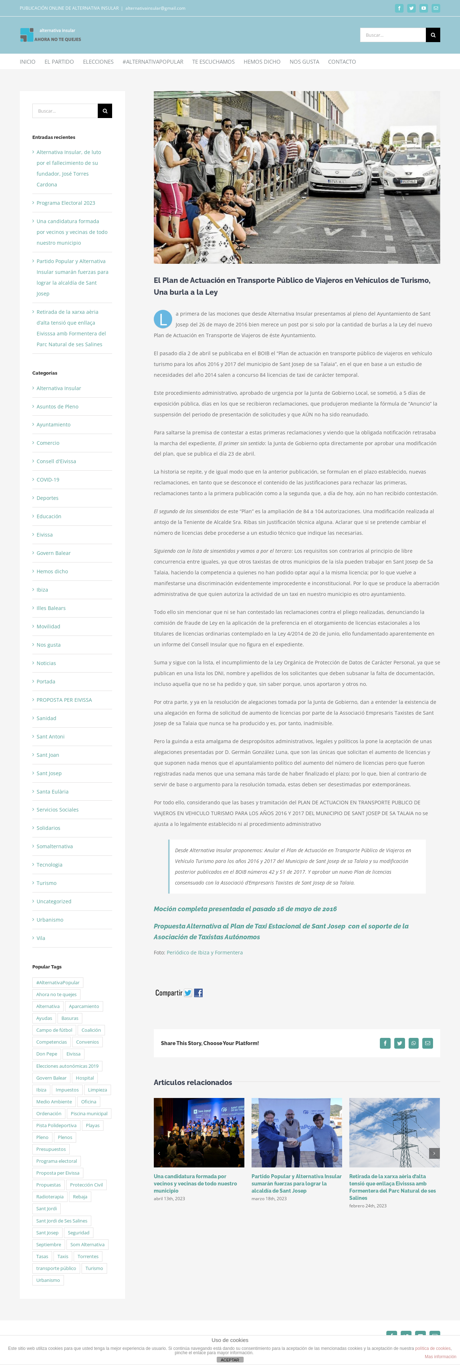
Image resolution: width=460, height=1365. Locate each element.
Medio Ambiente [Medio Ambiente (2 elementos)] (54, 1102)
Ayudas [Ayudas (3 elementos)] (44, 1018)
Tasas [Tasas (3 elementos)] (42, 1256)
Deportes (48, 497)
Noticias (46, 663)
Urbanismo (50, 919)
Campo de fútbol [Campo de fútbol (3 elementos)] (54, 1030)
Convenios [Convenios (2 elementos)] (87, 1042)
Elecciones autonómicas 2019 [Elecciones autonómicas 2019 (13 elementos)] (67, 1066)
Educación (49, 516)
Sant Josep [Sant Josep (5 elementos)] (47, 1233)
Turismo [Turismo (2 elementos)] (94, 1268)
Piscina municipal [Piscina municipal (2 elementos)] (89, 1114)
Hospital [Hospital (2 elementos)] (85, 1078)
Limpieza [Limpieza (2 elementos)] (97, 1090)
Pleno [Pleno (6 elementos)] (42, 1137)
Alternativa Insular (59, 388)
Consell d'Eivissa (56, 461)
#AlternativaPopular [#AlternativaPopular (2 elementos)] (57, 983)
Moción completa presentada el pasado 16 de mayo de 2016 (247, 909)
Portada (46, 681)
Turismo (46, 883)
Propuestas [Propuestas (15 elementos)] (48, 1185)
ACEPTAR (230, 1360)
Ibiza (42, 589)
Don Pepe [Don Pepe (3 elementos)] (46, 1054)
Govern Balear (54, 553)
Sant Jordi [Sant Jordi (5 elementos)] (46, 1209)
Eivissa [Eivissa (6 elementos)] (73, 1054)
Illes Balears (51, 608)
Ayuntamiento (53, 424)
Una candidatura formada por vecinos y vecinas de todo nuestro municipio (195, 1184)
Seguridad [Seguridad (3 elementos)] (78, 1233)
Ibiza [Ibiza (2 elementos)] (41, 1090)
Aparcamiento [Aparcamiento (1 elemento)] (84, 1006)
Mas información (440, 1356)
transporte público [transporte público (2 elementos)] (56, 1268)
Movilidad (48, 626)
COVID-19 (48, 479)
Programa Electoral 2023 (66, 202)
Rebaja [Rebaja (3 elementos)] (80, 1197)
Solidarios (48, 827)
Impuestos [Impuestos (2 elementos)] (67, 1090)
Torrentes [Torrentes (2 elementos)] (88, 1256)
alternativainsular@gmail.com (155, 8)
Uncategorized (54, 901)
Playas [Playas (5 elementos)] (93, 1125)
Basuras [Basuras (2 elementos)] (69, 1018)
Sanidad (46, 718)
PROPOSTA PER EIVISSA (64, 699)
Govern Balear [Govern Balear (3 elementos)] (51, 1078)
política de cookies (433, 1348)
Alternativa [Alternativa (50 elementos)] (48, 1006)
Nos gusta (49, 644)
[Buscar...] (393, 35)
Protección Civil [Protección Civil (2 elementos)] (86, 1185)
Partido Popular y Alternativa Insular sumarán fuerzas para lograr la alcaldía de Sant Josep (297, 1184)
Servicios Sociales (58, 809)
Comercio (48, 442)
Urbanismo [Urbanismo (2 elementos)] (48, 1280)
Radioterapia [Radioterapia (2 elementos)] (50, 1197)
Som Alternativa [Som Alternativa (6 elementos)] (87, 1245)
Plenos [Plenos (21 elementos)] (65, 1137)
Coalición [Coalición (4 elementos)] (91, 1030)
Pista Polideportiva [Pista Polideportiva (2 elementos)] (56, 1125)
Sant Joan (48, 754)
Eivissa (45, 534)
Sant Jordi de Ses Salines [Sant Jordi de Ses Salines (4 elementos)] (61, 1221)
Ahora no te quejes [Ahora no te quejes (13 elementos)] (56, 994)
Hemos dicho (52, 571)
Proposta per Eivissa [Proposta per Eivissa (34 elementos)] (57, 1173)
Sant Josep (49, 773)
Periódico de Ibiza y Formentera (205, 952)
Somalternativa (55, 846)
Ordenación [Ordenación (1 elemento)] (48, 1114)
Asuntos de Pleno (57, 406)
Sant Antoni (51, 736)
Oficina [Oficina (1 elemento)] (88, 1102)
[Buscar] (433, 35)
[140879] (297, 177)
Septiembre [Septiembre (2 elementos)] (48, 1245)
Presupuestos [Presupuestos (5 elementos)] (51, 1149)
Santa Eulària (53, 791)
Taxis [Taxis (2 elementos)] (63, 1256)
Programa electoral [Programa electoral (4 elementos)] (56, 1161)
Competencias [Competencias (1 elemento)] (51, 1042)
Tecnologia (50, 864)
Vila (41, 938)
